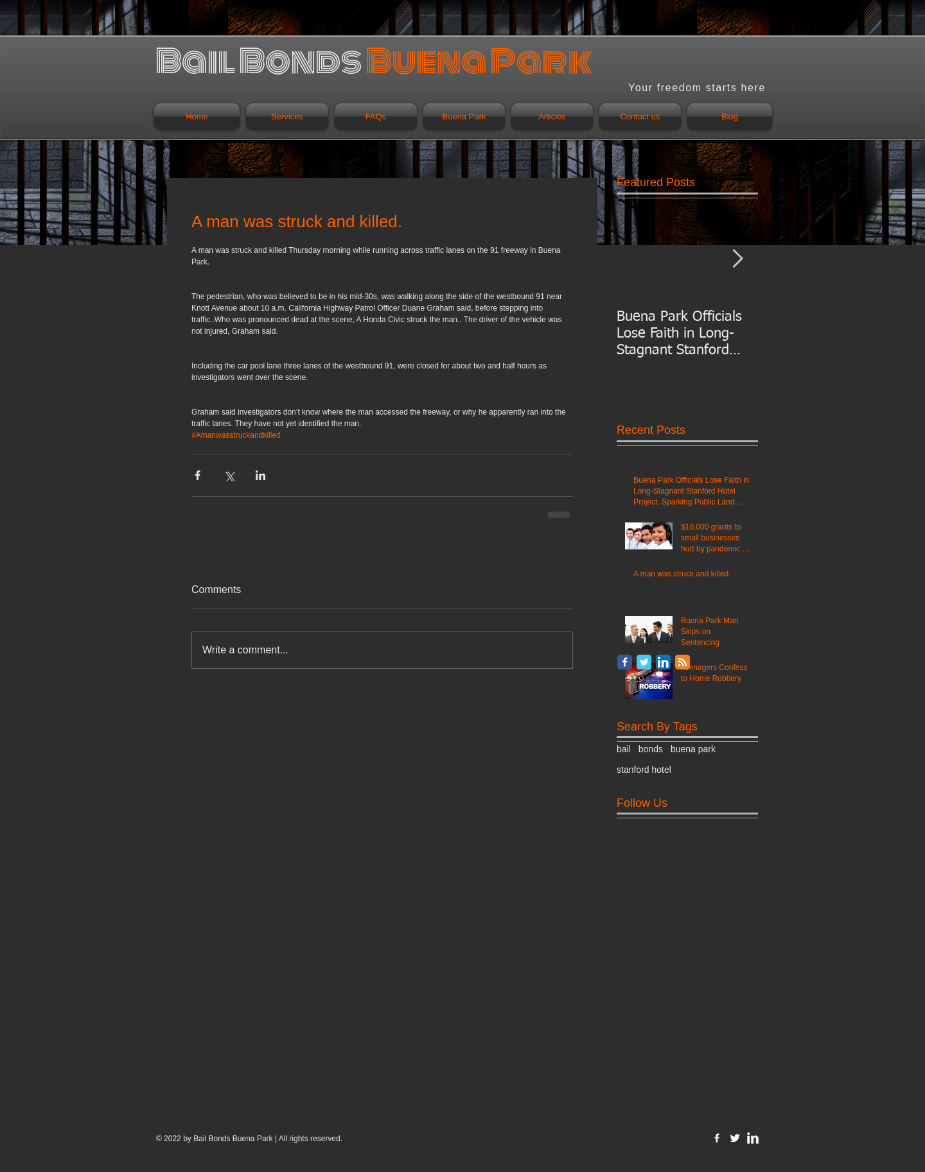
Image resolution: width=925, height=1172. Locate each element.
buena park (693, 749)
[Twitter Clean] (735, 1138)
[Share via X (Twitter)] (229, 475)
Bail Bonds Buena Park (232, 1138)
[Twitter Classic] (644, 662)
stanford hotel (644, 769)
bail (624, 749)
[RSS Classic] (682, 662)
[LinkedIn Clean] (753, 1138)
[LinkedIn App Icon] (663, 662)
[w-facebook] (717, 1138)
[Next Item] (737, 259)
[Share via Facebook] (197, 475)
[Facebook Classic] (624, 662)
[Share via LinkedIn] (260, 475)
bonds (651, 749)
